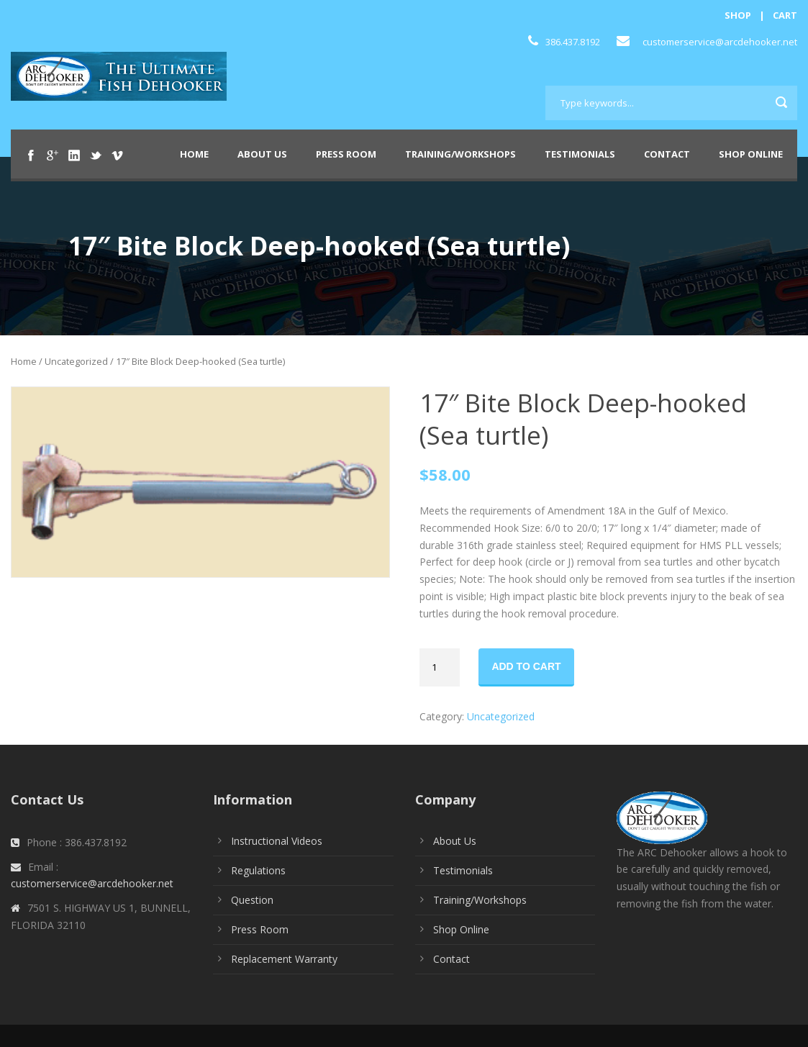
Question (252, 900)
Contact (667, 154)
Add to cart (525, 666)
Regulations (258, 870)
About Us (262, 154)
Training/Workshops (460, 154)
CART (785, 15)
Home (194, 154)
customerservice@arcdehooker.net (720, 41)
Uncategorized (76, 361)
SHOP (738, 15)
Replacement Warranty (284, 959)
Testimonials (580, 154)
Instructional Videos (276, 841)
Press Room (346, 154)
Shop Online (751, 154)
